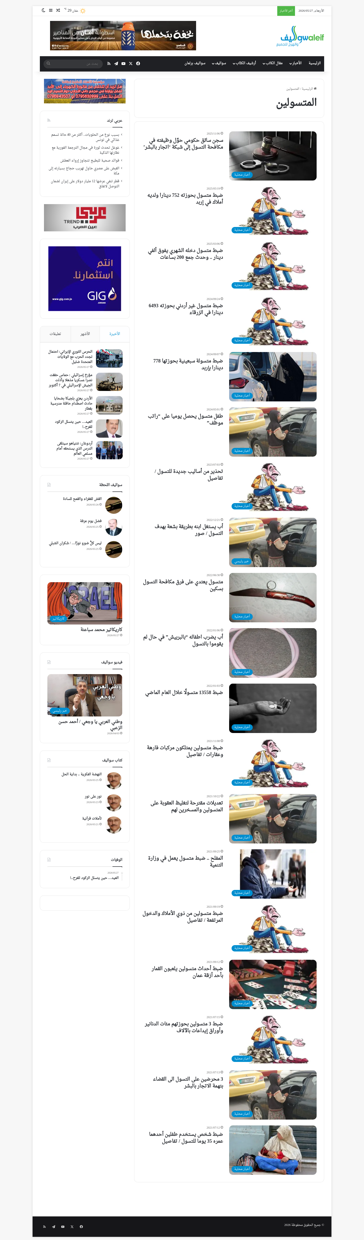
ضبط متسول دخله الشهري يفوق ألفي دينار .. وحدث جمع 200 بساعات (185, 254)
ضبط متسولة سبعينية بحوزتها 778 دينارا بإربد (188, 365)
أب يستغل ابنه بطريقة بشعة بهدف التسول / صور (189, 530)
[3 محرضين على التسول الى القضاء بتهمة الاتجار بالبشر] (273, 1095)
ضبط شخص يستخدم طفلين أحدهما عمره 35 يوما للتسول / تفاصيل (186, 1138)
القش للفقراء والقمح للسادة (82, 500)
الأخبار (297, 63)
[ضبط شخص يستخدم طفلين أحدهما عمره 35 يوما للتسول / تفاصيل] (273, 1150)
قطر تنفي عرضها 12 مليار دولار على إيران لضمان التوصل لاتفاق (85, 184)
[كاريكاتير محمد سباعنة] (84, 604)
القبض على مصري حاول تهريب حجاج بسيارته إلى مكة (84, 171)
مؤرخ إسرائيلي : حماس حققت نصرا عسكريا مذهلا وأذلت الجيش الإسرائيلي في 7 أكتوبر (70, 380)
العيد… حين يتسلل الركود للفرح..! (73, 425)
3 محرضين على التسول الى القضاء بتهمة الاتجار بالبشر (188, 1083)
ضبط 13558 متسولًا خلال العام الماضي (184, 692)
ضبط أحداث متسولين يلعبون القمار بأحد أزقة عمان (187, 972)
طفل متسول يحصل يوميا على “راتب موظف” (185, 420)
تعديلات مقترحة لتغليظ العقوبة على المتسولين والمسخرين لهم (186, 807)
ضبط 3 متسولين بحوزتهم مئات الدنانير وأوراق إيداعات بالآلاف (184, 1028)
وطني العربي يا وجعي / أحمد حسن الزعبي (90, 726)
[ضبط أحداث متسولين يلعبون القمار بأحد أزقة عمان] (273, 984)
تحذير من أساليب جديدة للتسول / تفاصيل (189, 475)
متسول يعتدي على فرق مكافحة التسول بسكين (183, 586)
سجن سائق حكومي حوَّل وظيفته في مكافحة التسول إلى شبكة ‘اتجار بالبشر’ (183, 144)
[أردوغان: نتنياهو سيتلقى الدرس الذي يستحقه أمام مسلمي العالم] (108, 451)
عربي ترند (114, 120)
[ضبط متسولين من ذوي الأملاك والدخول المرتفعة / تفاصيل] (273, 929)
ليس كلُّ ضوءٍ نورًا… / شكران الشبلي (75, 544)
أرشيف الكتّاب (246, 63)
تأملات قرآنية (92, 820)
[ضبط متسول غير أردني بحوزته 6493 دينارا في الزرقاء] (273, 321)
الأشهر (85, 334)
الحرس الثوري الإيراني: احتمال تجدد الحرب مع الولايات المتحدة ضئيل (69, 357)
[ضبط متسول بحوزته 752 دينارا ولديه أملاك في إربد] (273, 211)
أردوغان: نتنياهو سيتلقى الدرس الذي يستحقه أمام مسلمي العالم (74, 449)
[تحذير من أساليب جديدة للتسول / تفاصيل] (273, 487)
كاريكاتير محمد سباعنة (101, 631)
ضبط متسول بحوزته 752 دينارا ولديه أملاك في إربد (185, 199)
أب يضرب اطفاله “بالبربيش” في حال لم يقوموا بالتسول (183, 641)
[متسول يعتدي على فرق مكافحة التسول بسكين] (273, 597)
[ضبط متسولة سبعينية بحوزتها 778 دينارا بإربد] (273, 376)
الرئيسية (315, 63)
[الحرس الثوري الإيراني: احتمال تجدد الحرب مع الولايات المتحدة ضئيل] (108, 359)
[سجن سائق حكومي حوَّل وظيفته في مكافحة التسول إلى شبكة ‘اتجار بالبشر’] (273, 156)
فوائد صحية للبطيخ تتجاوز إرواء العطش (89, 161)
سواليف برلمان (194, 63)
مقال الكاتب (274, 63)
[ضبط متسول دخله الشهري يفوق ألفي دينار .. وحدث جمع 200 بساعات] (273, 266)
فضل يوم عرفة (91, 522)
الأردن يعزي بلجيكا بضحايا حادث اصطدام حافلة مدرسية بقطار (71, 404)
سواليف (220, 63)
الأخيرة (114, 334)
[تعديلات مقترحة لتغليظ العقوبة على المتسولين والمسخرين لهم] (273, 818)
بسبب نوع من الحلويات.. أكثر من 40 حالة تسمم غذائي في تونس (85, 137)
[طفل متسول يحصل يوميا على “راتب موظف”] (273, 432)
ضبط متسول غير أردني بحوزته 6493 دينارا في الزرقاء (186, 309)
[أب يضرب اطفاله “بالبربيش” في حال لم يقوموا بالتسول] (273, 653)
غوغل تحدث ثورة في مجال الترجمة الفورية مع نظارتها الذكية (85, 150)
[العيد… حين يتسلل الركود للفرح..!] (108, 429)
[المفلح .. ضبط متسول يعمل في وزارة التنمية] (273, 874)
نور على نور (93, 798)
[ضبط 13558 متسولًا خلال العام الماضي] (273, 708)
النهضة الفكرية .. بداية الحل (81, 775)
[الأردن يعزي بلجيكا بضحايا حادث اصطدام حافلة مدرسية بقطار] (108, 406)
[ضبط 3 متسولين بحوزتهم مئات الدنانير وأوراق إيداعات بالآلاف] (273, 1039)
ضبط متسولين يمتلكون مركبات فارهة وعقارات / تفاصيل (185, 751)
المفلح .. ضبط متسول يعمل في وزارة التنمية (185, 862)
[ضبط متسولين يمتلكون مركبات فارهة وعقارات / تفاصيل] (273, 763)
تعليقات (55, 334)
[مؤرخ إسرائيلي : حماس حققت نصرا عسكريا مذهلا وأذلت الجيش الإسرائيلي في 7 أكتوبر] (108, 382)
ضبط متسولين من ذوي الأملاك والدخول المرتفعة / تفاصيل (182, 917)
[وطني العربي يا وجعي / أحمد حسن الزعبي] (84, 696)
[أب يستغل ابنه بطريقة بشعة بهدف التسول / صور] (273, 542)
